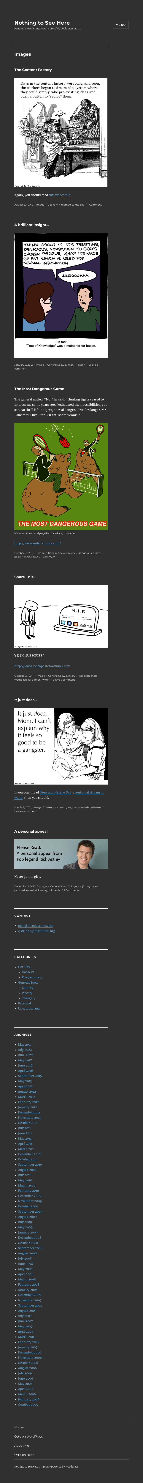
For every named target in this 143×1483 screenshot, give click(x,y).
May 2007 (25, 1326)
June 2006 (25, 1378)
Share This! (24, 577)
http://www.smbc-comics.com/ (37, 543)
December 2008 (29, 1237)
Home (19, 1427)
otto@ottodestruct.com (35, 925)
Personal (24, 1003)
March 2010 (26, 1185)
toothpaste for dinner (27, 679)
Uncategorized (29, 1008)
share (94, 675)
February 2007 (28, 1342)
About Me (21, 1445)
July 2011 (24, 1128)
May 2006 (25, 1384)
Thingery (73, 886)
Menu (121, 25)
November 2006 (30, 1357)
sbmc (34, 556)
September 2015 (30, 1076)
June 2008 (25, 1264)
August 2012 (27, 1091)
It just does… (25, 700)
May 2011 (24, 1138)
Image (40, 204)
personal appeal (24, 890)
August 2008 (27, 1253)
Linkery (69, 364)
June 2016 (25, 1065)
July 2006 (25, 1373)
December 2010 (29, 1154)
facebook (84, 675)
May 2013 (25, 1081)
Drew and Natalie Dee (55, 792)
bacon (81, 364)
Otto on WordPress (28, 1436)
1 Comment (95, 204)
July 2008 (25, 1258)
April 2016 (25, 1070)
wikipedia (54, 890)
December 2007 (29, 1295)
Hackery (28, 972)
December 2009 (29, 1196)
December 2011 (29, 1112)
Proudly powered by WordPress (60, 1466)
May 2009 (25, 1227)
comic (61, 807)
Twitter (45, 679)
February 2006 (29, 1399)
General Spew (55, 364)
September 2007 (30, 1305)
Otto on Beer (24, 1455)
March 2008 (27, 1279)
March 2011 (26, 1149)
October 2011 (27, 1123)
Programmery (32, 977)
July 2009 (25, 1222)
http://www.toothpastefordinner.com (42, 666)
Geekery (53, 204)
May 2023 (25, 1044)
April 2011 (25, 1144)
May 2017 (25, 1060)
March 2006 (27, 1394)
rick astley (41, 890)
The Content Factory (33, 70)
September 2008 (30, 1248)
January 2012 (27, 1107)
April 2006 (26, 1389)
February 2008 (28, 1284)
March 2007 (27, 1337)
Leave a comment (64, 679)
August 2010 (27, 1170)
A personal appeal (31, 831)
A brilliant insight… (31, 225)
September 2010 (30, 1164)
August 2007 (27, 1310)
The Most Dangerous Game (39, 389)
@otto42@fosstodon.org (36, 931)
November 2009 (30, 1201)
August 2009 (27, 1217)
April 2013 (25, 1086)
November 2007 (30, 1300)
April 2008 (25, 1274)
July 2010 (24, 1175)
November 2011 (29, 1117)
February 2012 (28, 1102)
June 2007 (25, 1321)
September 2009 (30, 1211)
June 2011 (25, 1133)
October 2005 (28, 1404)
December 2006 (29, 1352)
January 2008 (28, 1290)
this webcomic (59, 195)
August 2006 (27, 1368)
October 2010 (27, 1159)
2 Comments (71, 890)
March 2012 (26, 1097)
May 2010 (25, 1180)
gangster (71, 807)
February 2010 (28, 1190)
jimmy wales (90, 886)
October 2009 (28, 1206)
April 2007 (25, 1331)
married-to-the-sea (72, 204)
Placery (27, 993)
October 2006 (28, 1363)
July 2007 (25, 1316)
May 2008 (25, 1269)
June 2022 (25, 1055)
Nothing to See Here (42, 23)
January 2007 (27, 1347)
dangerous (85, 552)
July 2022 (25, 1050)
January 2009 (28, 1232)
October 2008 (28, 1243)
